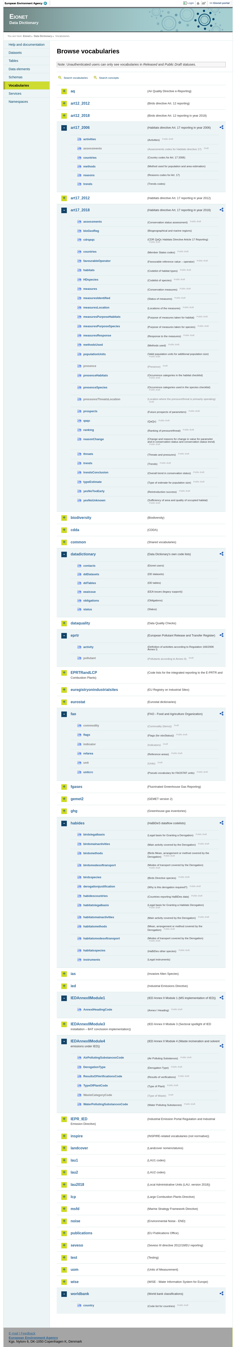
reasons (88, 175)
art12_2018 (80, 116)
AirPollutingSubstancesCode (103, 1057)
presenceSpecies (95, 387)
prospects (90, 411)
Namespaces (18, 101)
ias (73, 974)
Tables (13, 61)
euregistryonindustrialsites (94, 690)
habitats (88, 270)
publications (81, 1233)
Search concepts (109, 77)
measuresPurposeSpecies (101, 326)
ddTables (89, 583)
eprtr (75, 635)
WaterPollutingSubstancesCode (105, 1104)
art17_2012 (80, 198)
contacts (89, 565)
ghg (74, 811)
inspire (77, 1136)
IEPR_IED (79, 1119)
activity (88, 647)
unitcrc (88, 772)
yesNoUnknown (94, 500)
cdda (75, 530)
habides (77, 823)
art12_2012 (80, 103)
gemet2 (77, 799)
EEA (27, 3)
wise (75, 1282)
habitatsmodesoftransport (101, 938)
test (74, 1257)
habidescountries (95, 896)
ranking (88, 430)
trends (87, 184)
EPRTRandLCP (84, 673)
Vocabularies (19, 85)
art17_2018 (80, 210)
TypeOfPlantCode (95, 1085)
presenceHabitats (95, 375)
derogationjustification (99, 886)
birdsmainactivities (96, 844)
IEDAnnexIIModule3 (88, 1024)
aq (73, 91)
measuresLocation (96, 307)
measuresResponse (97, 335)
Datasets (15, 52)
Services (15, 93)
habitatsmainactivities (98, 917)
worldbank (80, 1294)
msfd (75, 1209)
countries (90, 157)
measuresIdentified (96, 298)
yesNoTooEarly (93, 491)
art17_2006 (80, 128)
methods (89, 166)
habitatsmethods (95, 926)
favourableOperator (97, 261)
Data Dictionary (43, 36)
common (78, 542)
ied (73, 986)
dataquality (80, 623)
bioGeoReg (91, 231)
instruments (91, 959)
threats (88, 454)
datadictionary (83, 554)
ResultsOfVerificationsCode (102, 1076)
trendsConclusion (95, 472)
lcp (73, 1197)
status (87, 609)
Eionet (27, 36)
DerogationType (94, 1067)
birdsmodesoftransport (99, 865)
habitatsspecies (94, 950)
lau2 (74, 1172)
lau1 (74, 1160)
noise (75, 1221)
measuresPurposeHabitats (101, 316)
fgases (76, 787)
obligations (91, 600)
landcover (79, 1148)
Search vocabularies (76, 77)
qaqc (86, 420)
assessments (92, 221)
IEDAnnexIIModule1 (88, 998)
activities (89, 139)
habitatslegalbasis (96, 905)
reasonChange (93, 439)
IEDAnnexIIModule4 (88, 1041)
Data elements (19, 69)
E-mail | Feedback (22, 1333)
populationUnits (94, 354)
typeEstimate (92, 482)
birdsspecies (92, 877)
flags (86, 734)
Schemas (15, 77)
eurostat (78, 702)
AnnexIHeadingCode (97, 1009)
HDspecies (90, 279)
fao (73, 714)
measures (90, 289)
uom (74, 1269)
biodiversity (81, 518)
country (88, 1305)
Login (190, 3)
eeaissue (89, 591)
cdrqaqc (89, 239)
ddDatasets (91, 574)
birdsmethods (93, 853)
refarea (88, 753)
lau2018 (77, 1185)
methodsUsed (93, 344)
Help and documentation (26, 44)
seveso (77, 1245)
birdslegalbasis (94, 834)
